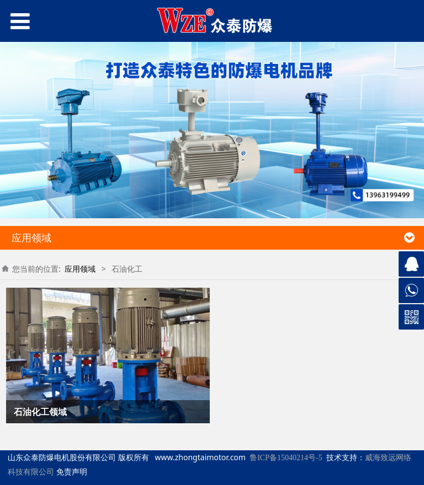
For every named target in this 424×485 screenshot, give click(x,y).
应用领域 (80, 268)
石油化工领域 (40, 412)
